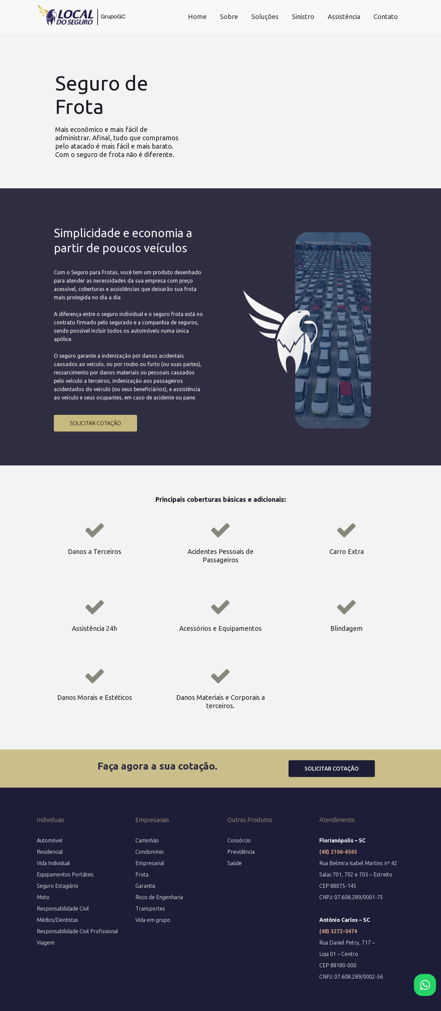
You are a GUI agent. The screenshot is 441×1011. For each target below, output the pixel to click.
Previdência (241, 852)
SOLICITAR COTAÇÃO (95, 471)
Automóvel (50, 840)
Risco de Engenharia (159, 897)
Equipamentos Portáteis (65, 874)
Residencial (50, 852)
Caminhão (147, 840)
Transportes (150, 908)
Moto (43, 897)
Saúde (234, 863)
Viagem (45, 943)
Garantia (145, 886)
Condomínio (149, 852)
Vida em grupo (152, 920)
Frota (141, 874)
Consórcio (239, 840)
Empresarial (149, 863)
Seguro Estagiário (57, 886)
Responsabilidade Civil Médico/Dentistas (63, 914)
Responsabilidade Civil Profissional (77, 931)
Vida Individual (53, 863)
